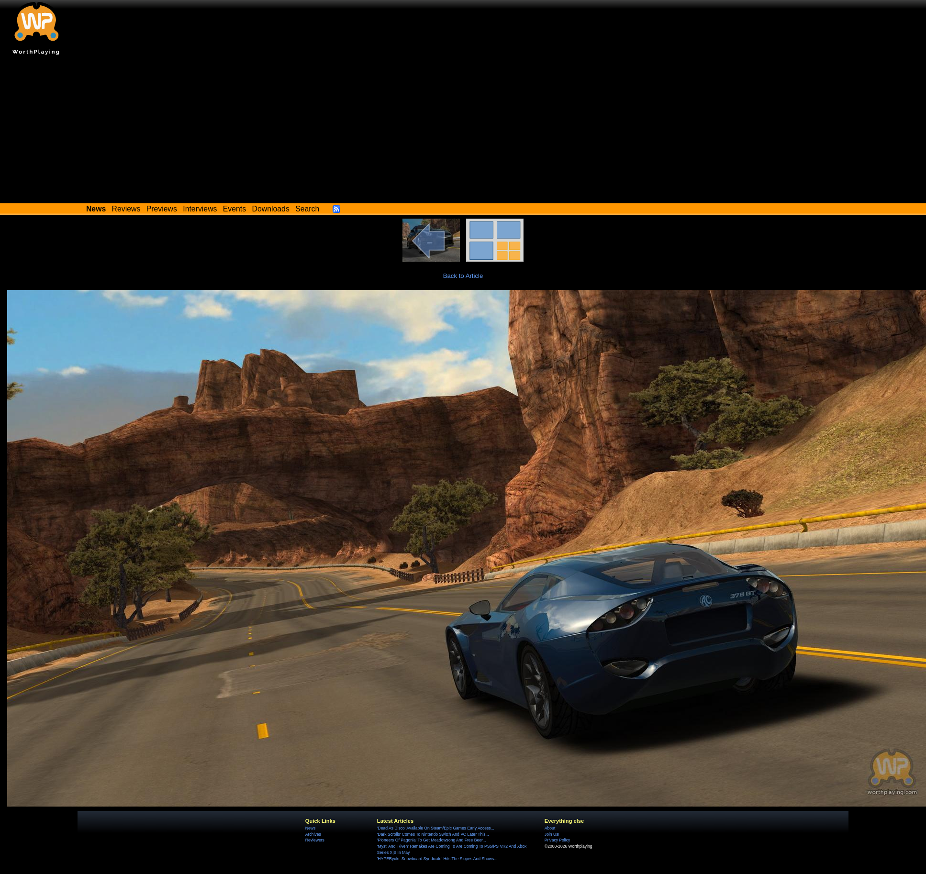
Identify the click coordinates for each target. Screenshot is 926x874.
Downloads (271, 209)
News (310, 828)
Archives (313, 834)
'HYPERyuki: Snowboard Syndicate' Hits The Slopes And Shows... (437, 858)
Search (307, 209)
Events (234, 209)
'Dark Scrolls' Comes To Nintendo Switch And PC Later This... (433, 834)
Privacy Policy (557, 840)
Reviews (126, 209)
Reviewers (314, 840)
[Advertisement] (463, 132)
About (550, 828)
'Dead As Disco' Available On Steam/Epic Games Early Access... (435, 828)
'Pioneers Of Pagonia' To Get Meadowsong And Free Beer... (431, 840)
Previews (161, 209)
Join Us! (552, 834)
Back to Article (463, 275)
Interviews (200, 209)
